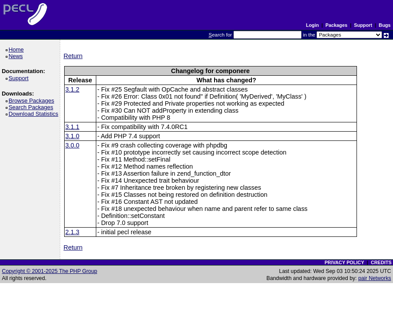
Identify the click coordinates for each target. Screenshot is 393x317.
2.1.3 (73, 232)
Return (73, 55)
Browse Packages (33, 100)
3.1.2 (73, 89)
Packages (336, 25)
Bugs (385, 25)
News (17, 56)
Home (17, 49)
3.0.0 (73, 145)
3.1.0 (73, 136)
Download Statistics (34, 114)
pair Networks (374, 278)
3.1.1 (73, 126)
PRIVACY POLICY (344, 262)
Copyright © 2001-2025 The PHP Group (49, 271)
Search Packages (32, 107)
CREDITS (381, 262)
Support (363, 25)
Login (312, 25)
